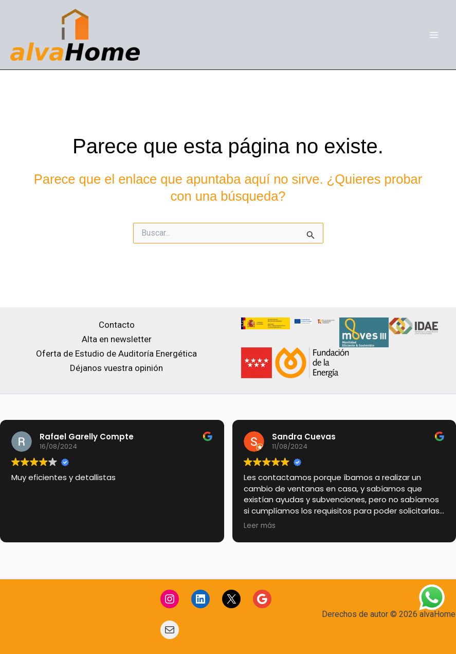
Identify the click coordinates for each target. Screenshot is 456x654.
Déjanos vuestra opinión (116, 368)
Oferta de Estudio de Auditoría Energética (116, 353)
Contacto (117, 325)
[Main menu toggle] (434, 35)
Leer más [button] (260, 526)
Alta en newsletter (117, 339)
